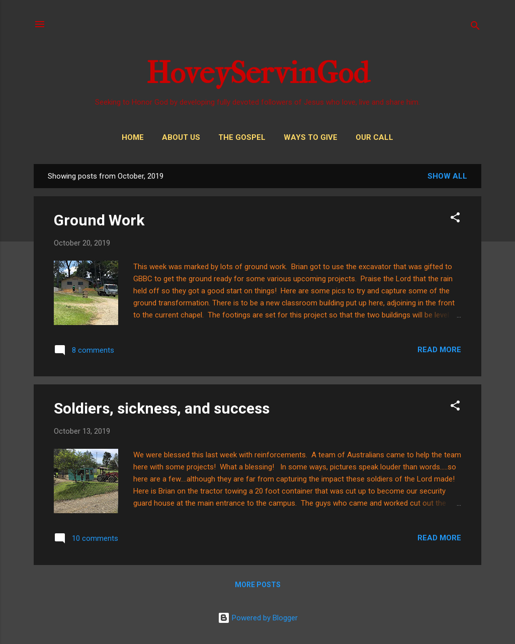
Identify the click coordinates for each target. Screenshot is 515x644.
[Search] (475, 27)
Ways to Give (310, 137)
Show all (447, 176)
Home (133, 137)
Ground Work (99, 220)
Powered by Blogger (258, 617)
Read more (439, 349)
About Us (181, 137)
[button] (455, 219)
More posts (258, 585)
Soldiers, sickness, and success (162, 408)
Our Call (374, 137)
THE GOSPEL (242, 137)
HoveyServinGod (257, 73)
